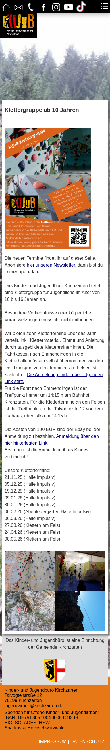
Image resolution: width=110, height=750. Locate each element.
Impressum (53, 741)
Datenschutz (87, 741)
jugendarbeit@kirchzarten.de (34, 705)
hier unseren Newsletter (51, 265)
